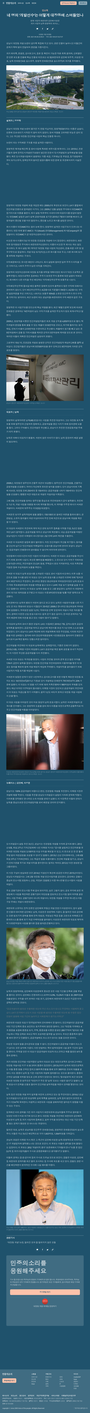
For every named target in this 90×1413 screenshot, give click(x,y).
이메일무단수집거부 (68, 1395)
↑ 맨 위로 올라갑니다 (81, 1408)
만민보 (34, 3)
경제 (46, 1384)
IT (60, 1384)
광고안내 (22, 1395)
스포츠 (62, 1381)
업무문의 (31, 1395)
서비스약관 (55, 1395)
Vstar (33, 1384)
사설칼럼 (62, 1386)
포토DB (76, 1386)
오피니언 (21, 3)
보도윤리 (14, 1395)
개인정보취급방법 (42, 1395)
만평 (75, 1388)
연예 (61, 1379)
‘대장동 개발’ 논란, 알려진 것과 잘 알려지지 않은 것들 (32, 1242)
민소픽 (27, 3)
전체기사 (48, 1377)
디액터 (76, 1384)
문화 (61, 1377)
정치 (46, 1379)
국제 (46, 1386)
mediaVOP (77, 1377)
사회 (46, 1381)
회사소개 (5, 1395)
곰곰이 (76, 1381)
